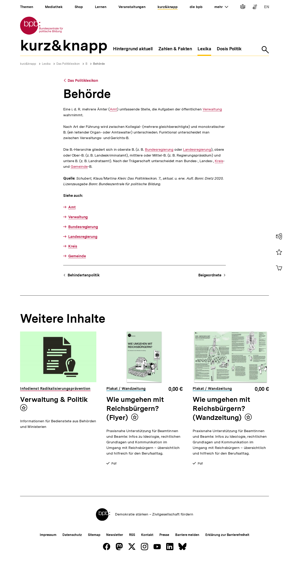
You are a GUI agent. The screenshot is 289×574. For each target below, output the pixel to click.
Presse (164, 548)
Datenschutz (72, 548)
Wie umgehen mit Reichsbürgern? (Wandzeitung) (221, 408)
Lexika (46, 63)
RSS (132, 548)
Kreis (219, 161)
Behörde (99, 63)
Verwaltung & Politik (54, 399)
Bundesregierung (159, 149)
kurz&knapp (28, 63)
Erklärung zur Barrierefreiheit (227, 548)
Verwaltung (212, 109)
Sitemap (94, 548)
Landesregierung (197, 149)
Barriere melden (187, 548)
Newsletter (114, 548)
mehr (221, 7)
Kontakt (147, 548)
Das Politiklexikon (68, 63)
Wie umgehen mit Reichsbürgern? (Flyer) (135, 408)
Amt (113, 109)
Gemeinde (79, 166)
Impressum (48, 548)
